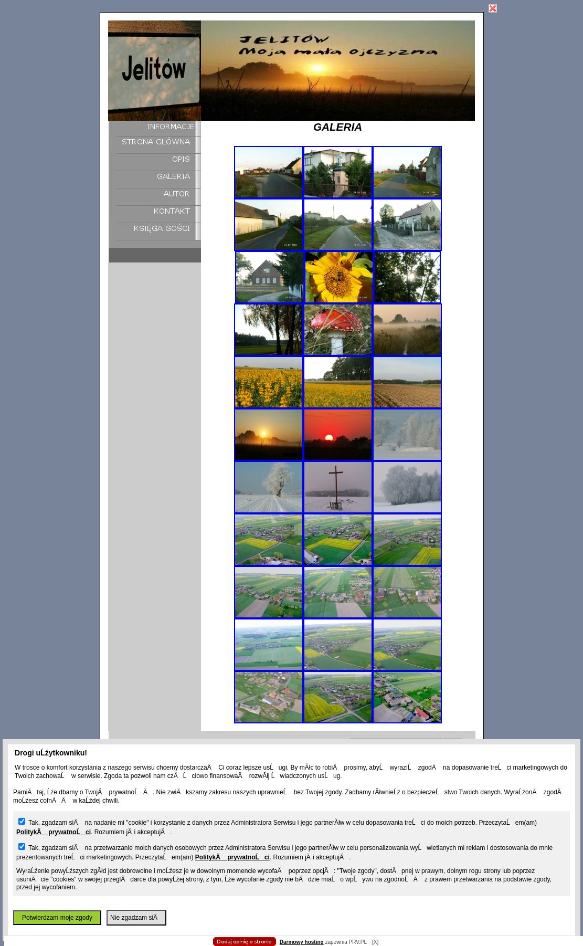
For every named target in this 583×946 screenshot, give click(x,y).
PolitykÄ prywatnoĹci (53, 832)
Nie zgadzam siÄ (136, 917)
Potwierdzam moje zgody (57, 917)
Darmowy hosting (302, 942)
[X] (375, 942)
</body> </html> (292, 52)
